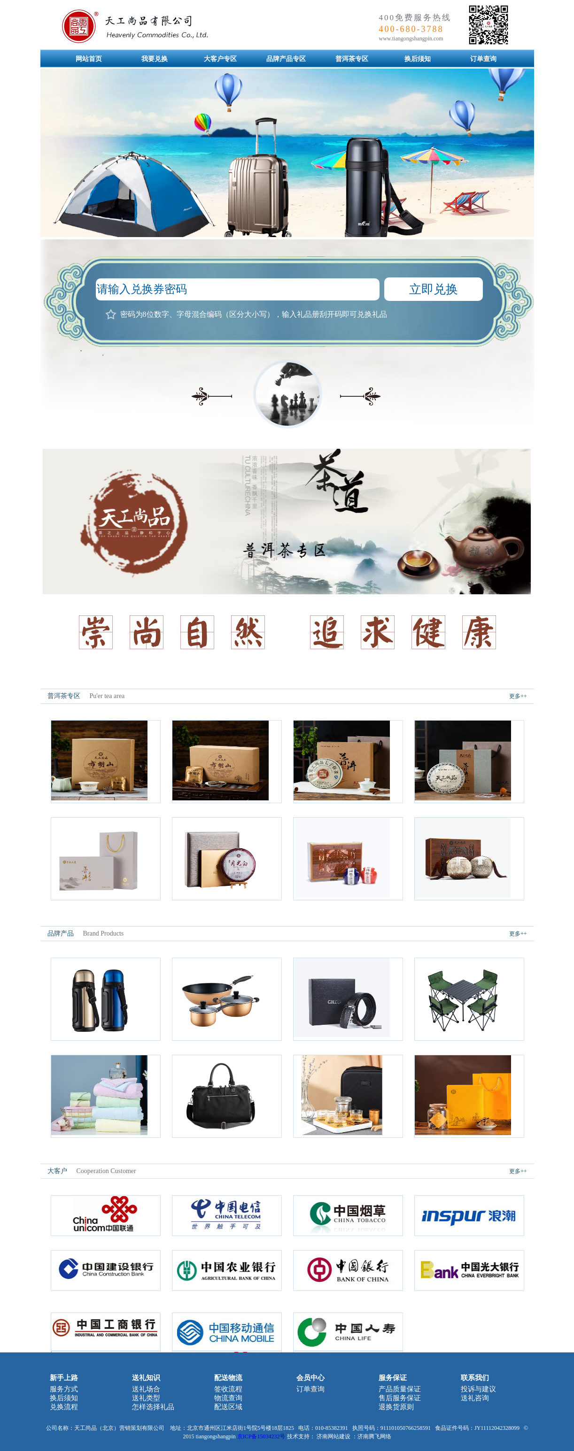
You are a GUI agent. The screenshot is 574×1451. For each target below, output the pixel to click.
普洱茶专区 (351, 58)
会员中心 (310, 1378)
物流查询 (228, 1398)
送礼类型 (146, 1398)
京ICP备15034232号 (261, 1436)
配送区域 (228, 1407)
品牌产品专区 (286, 58)
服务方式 (64, 1389)
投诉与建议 (478, 1389)
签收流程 (228, 1389)
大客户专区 (220, 58)
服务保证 (393, 1378)
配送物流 (228, 1378)
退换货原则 (396, 1407)
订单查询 (483, 58)
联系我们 (475, 1378)
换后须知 (417, 58)
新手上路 (64, 1378)
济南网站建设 (333, 1436)
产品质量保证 (400, 1389)
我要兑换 (154, 58)
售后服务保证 (400, 1398)
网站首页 (89, 58)
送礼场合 (146, 1389)
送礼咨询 (475, 1398)
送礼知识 (146, 1378)
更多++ (518, 696)
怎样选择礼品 (153, 1407)
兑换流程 (64, 1407)
